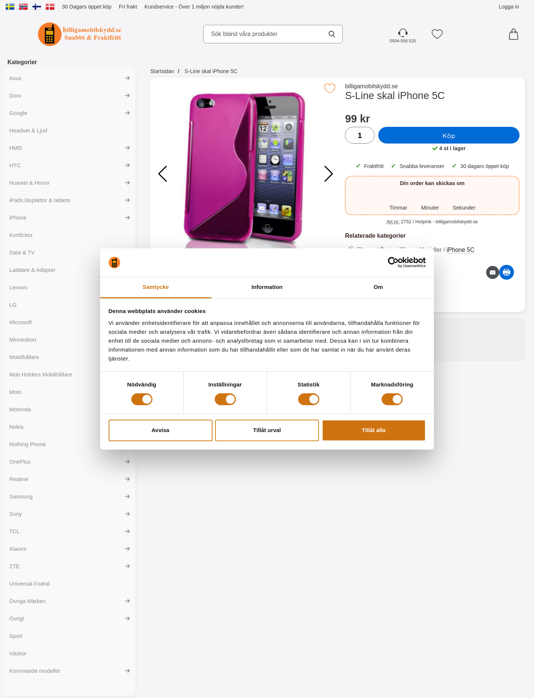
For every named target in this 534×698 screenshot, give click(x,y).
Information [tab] (267, 287)
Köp (448, 135)
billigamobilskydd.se (371, 86)
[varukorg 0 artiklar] (515, 34)
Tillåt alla (374, 430)
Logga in (509, 7)
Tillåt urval (267, 430)
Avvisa (160, 430)
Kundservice (159, 7)
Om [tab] (378, 287)
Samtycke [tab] (156, 287)
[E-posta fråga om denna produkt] (492, 272)
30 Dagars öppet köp (87, 7)
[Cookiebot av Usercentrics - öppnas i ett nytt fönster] (393, 262)
